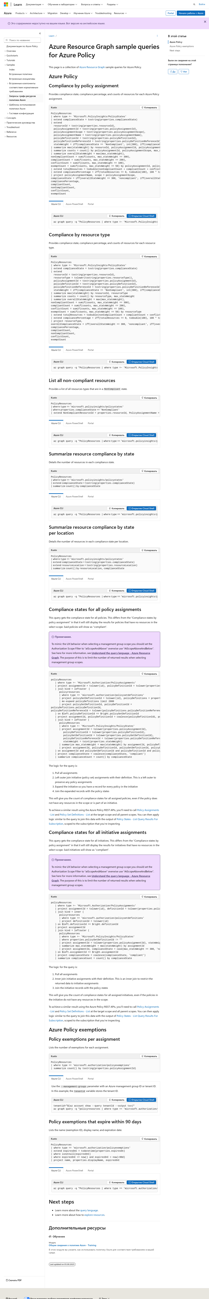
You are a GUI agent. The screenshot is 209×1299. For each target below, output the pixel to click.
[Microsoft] (6, 4)
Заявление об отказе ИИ (16, 1297)
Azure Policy (176, 41)
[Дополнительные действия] (157, 36)
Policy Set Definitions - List (75, 814)
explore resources (94, 1214)
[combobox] (22, 40)
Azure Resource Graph (92, 67)
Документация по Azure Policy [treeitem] (22, 46)
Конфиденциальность (107, 1297)
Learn (51, 35)
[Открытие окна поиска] (194, 4)
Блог (61, 1297)
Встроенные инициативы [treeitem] (22, 78)
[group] (104, 154)
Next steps (175, 50)
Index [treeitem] (12, 69)
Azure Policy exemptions (182, 46)
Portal (171, 13)
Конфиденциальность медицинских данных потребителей (154, 1297)
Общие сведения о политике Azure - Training (72, 1245)
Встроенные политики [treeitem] (20, 74)
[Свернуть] (40, 33)
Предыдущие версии (44, 1297)
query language (89, 1210)
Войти (202, 4)
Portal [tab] (91, 204)
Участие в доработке (81, 1297)
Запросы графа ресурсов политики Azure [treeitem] (22, 98)
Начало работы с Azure (191, 13)
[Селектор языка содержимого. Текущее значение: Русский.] (11, 1289)
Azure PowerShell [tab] (74, 204)
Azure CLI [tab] (56, 204)
